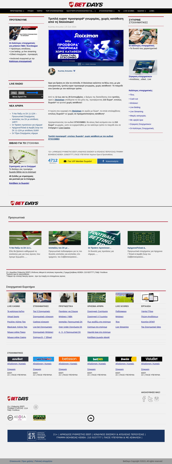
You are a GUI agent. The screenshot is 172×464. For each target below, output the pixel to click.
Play (14, 93)
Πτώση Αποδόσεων (149, 316)
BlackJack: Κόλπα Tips (17, 327)
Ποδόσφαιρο (120, 311)
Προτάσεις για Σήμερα (68, 311)
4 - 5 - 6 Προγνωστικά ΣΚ (70, 332)
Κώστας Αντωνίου (65, 71)
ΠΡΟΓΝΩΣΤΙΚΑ (17, 11)
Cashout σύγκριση (41, 322)
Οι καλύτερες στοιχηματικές (142, 45)
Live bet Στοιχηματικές (42, 327)
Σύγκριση (11, 369)
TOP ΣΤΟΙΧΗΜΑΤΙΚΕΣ (54, 11)
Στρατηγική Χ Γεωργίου (97, 316)
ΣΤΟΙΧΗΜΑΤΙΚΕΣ (106, 11)
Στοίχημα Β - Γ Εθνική (42, 337)
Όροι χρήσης (27, 461)
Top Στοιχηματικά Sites (151, 327)
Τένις (117, 322)
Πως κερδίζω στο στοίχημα (99, 322)
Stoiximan (59, 100)
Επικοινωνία (15, 461)
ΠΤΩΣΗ (30, 11)
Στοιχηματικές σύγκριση (43, 316)
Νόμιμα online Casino (16, 337)
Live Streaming (121, 327)
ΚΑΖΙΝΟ (142, 11)
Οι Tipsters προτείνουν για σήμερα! (27, 125)
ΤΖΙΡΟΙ (39, 11)
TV (119, 11)
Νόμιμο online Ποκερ (16, 332)
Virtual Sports (13, 316)
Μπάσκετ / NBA (65, 316)
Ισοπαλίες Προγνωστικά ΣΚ (71, 322)
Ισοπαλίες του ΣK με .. (59, 248)
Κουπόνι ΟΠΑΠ (148, 322)
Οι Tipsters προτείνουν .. (99, 248)
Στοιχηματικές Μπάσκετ (43, 332)
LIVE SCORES (128, 11)
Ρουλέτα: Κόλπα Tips (16, 322)
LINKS (151, 11)
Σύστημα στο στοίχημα (97, 327)
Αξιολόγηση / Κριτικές (16, 364)
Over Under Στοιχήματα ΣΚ (70, 327)
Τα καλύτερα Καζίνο (15, 311)
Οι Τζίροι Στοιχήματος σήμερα (25, 133)
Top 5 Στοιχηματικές (41, 311)
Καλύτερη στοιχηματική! (20, 61)
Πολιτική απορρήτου (43, 461)
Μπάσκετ (119, 316)
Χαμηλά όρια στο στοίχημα (99, 332)
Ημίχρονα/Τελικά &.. (137, 248)
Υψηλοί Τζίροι (147, 311)
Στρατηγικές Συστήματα (97, 311)
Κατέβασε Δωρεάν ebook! (98, 337)
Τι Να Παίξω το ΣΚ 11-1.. (20, 248)
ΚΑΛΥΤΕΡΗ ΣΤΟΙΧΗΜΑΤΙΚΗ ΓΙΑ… (81, 11)
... (26, 257)
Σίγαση (21, 93)
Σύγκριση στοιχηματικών (140, 76)
